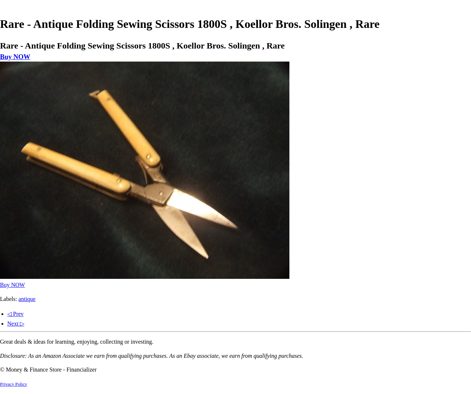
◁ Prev (15, 314)
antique (26, 299)
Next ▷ (15, 323)
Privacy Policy (13, 384)
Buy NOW (15, 56)
